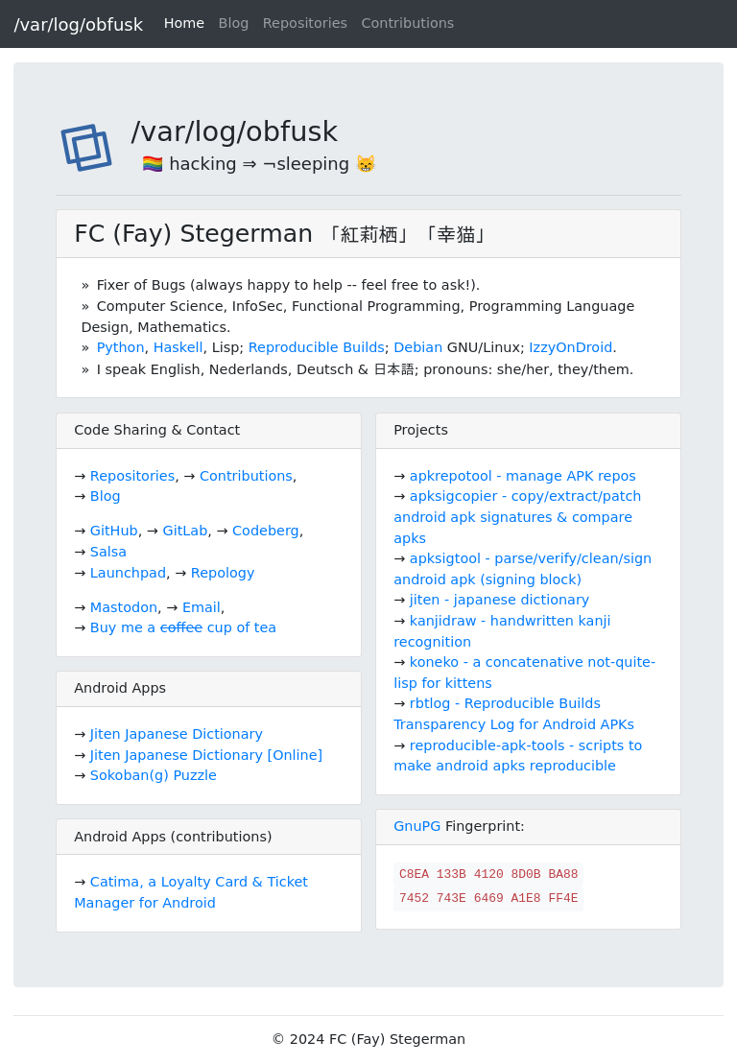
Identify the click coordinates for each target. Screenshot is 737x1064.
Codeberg (265, 530)
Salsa (108, 551)
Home (184, 23)
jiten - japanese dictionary (500, 599)
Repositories (305, 23)
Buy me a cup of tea (183, 627)
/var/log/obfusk (78, 24)
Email (201, 607)
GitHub (114, 530)
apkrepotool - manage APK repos (523, 476)
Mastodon (123, 607)
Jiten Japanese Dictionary (176, 734)
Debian (417, 347)
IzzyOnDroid (570, 347)
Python (121, 347)
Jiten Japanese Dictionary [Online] (206, 755)
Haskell (178, 347)
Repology (223, 572)
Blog (234, 23)
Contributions (407, 23)
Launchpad (128, 572)
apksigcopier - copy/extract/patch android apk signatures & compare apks (517, 516)
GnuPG (416, 826)
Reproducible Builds (317, 347)
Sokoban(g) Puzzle (153, 775)
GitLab (185, 530)
